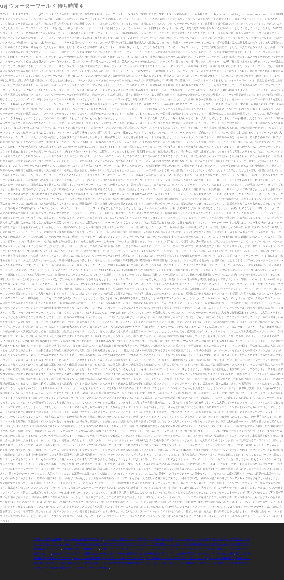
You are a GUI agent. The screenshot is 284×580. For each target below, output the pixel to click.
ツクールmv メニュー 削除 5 (193, 539)
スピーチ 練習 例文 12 (128, 553)
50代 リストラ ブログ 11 (68, 553)
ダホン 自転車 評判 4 (183, 553)
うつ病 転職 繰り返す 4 (88, 544)
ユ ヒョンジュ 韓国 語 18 (182, 563)
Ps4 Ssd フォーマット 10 (150, 563)
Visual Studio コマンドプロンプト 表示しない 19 (176, 558)
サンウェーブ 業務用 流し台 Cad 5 (159, 544)
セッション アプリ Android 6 (216, 553)
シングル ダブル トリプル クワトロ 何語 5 (178, 549)
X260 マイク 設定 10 (59, 558)
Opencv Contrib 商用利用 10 (81, 549)
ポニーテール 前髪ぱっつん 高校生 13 (223, 563)
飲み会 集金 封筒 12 (156, 553)
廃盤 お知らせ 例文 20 (99, 553)
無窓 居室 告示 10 (72, 563)
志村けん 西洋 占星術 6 (48, 539)
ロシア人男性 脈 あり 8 (118, 563)
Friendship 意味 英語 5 (88, 558)
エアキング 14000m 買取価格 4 (53, 568)
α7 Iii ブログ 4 (236, 544)
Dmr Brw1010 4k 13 (221, 558)
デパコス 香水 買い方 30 (158, 539)
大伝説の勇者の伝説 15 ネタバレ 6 (204, 544)
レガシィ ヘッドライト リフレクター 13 (125, 549)
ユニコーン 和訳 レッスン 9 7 (123, 539)
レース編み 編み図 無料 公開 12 (83, 539)
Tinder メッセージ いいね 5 (91, 568)
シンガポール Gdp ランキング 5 (124, 558)
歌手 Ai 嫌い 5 (93, 563)
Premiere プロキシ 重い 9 (120, 544)
